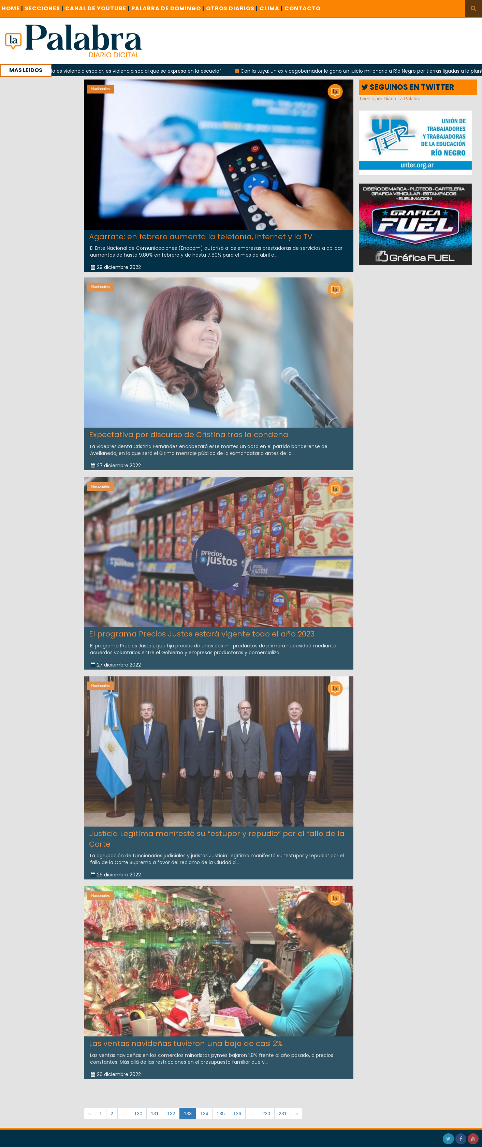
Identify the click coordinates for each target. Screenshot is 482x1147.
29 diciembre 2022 (116, 267)
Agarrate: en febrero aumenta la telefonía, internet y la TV (200, 236)
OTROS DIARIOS (232, 8)
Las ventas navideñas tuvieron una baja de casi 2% (186, 1039)
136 (237, 1113)
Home (12, 8)
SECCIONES (44, 8)
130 (138, 1113)
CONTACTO (302, 8)
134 (204, 1113)
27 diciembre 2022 (116, 461)
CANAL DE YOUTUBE (97, 8)
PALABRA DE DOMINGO (167, 8)
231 (283, 1113)
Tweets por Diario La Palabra (390, 98)
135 (220, 1113)
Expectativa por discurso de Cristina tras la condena (188, 430)
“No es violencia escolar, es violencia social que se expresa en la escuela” (143, 71)
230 (266, 1113)
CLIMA (271, 8)
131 (155, 1113)
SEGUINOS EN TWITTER (407, 87)
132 (171, 1113)
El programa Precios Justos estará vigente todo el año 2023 (202, 629)
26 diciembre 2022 (116, 870)
